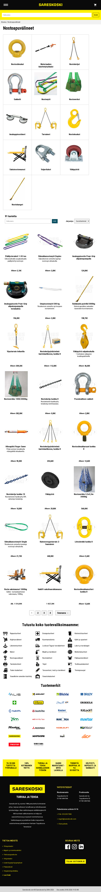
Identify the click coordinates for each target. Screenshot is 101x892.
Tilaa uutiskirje (75, 861)
